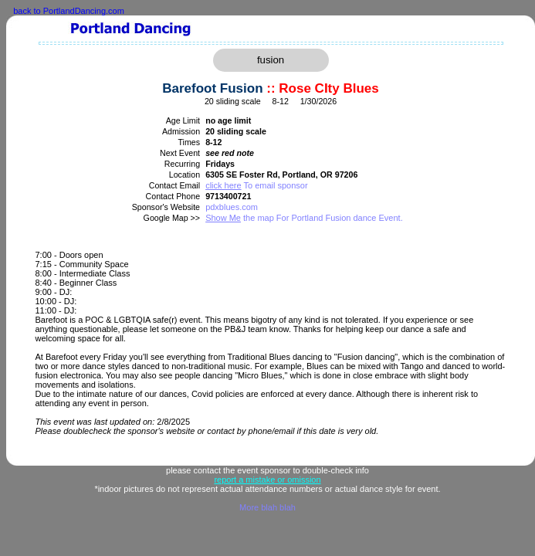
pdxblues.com (231, 207)
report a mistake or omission (267, 479)
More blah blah (267, 507)
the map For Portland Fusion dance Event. (304, 217)
